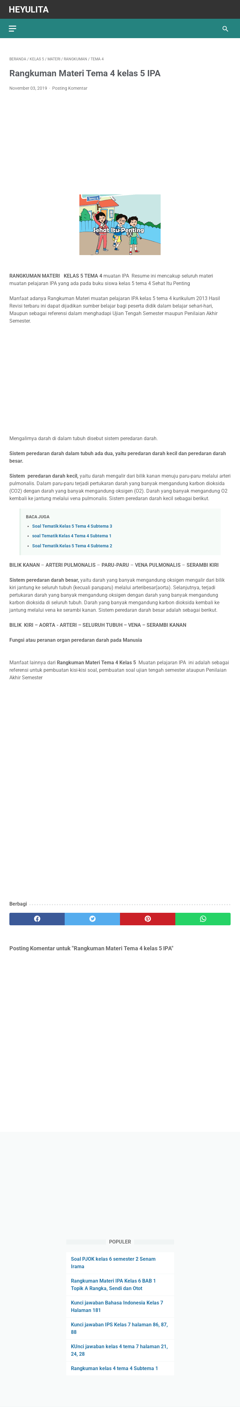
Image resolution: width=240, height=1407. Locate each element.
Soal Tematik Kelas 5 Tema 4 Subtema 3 (72, 525)
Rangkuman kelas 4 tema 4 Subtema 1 (114, 1368)
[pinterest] (147, 917)
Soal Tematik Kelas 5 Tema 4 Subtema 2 (72, 544)
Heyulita (29, 8)
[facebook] (37, 917)
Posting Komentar (70, 86)
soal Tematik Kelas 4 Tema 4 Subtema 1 (72, 534)
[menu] (13, 27)
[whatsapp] (203, 917)
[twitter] (92, 917)
